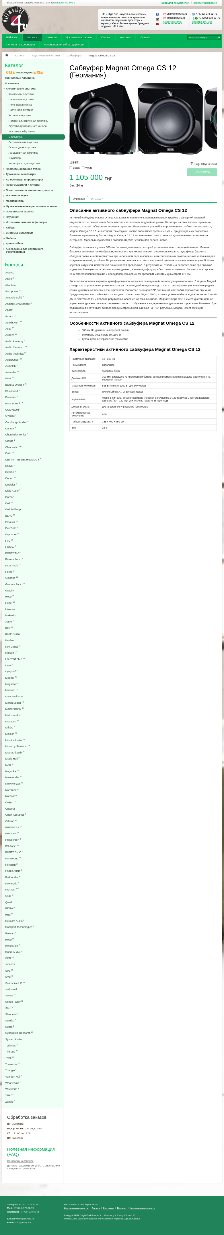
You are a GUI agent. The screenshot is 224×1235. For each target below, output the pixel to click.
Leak (9, 665)
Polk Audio (13, 877)
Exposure (12, 534)
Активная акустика (20, 115)
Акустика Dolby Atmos (22, 131)
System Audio (14, 1039)
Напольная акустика (21, 99)
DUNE (10, 465)
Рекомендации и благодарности (64, 44)
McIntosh (12, 721)
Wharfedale (13, 1082)
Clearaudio (13, 447)
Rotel (9, 939)
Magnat (11, 677)
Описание (79, 198)
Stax (9, 1008)
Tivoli (9, 1057)
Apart (9, 309)
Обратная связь (172, 22)
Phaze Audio (13, 870)
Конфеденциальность (142, 1208)
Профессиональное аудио (23, 169)
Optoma (11, 808)
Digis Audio (12, 490)
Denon (10, 478)
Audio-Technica (15, 353)
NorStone (12, 789)
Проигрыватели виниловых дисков (29, 190)
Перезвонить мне (202, 22)
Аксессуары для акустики (24, 163)
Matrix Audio (14, 715)
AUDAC (10, 272)
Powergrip (12, 883)
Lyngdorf (11, 671)
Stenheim (11, 1014)
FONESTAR (13, 553)
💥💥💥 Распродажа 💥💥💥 (24, 72)
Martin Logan (14, 702)
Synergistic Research (19, 1032)
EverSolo (11, 528)
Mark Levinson (14, 696)
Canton (11, 428)
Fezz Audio (13, 565)
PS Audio (12, 846)
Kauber (10, 640)
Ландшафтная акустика (23, 152)
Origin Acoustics (15, 814)
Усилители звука (17, 195)
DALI (9, 453)
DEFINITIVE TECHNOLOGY (23, 459)
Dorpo (9, 496)
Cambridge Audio (16, 422)
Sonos (10, 995)
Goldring (11, 577)
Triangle (11, 1070)
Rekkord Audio (14, 920)
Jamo (10, 621)
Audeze (11, 334)
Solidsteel (12, 989)
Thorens (11, 1051)
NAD (9, 764)
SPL (9, 970)
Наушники (12, 217)
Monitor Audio (15, 740)
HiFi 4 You (12, 37)
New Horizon (14, 783)
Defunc (10, 471)
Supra (9, 1026)
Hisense (11, 609)
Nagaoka (12, 771)
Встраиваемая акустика (23, 142)
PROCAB (12, 833)
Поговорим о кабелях (20, 1161)
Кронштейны (14, 243)
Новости (51, 37)
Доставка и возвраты (79, 37)
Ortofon (11, 821)
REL (9, 914)
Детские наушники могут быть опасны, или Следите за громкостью (33, 1167)
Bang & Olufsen (16, 384)
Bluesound (12, 391)
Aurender (12, 372)
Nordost (11, 796)
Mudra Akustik (15, 752)
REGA (10, 908)
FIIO (9, 540)
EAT (9, 503)
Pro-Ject (12, 889)
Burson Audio (14, 403)
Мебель (11, 238)
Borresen (11, 397)
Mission (11, 733)
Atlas (9, 328)
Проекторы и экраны (20, 211)
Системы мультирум (19, 232)
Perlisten (11, 864)
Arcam (10, 316)
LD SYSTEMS (15, 659)
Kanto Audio (13, 633)
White (88, 167)
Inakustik (12, 615)
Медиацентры (15, 200)
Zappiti (10, 1101)
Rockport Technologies (19, 926)
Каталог (32, 37)
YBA (9, 1095)
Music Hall (12, 758)
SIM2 (9, 958)
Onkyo (10, 802)
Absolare (12, 285)
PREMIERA (13, 827)
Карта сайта (91, 1204)
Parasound (13, 858)
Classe (10, 440)
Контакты (125, 37)
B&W (9, 378)
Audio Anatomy (15, 341)
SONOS (11, 964)
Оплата (105, 37)
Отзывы (145, 37)
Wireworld (12, 1089)
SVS (9, 976)
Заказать (202, 172)
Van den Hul (13, 1076)
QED (9, 895)
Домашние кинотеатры (21, 174)
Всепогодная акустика (22, 147)
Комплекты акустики (21, 94)
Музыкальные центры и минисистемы (31, 206)
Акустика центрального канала (28, 126)
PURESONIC (14, 852)
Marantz (11, 690)
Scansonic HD (15, 983)
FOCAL (10, 546)
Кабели (10, 227)
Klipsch (11, 652)
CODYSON (13, 409)
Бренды (14, 264)
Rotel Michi (12, 945)
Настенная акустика (21, 110)
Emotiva (11, 522)
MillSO (10, 727)
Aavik (10, 278)
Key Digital (13, 646)
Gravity (10, 590)
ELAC (10, 515)
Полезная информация (20, 44)
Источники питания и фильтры (26, 222)
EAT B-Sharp (14, 509)
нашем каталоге (66, 2)
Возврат (122, 1208)
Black (76, 167)
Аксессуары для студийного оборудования (24, 250)
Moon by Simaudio (17, 746)
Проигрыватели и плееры (23, 184)
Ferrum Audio (14, 559)
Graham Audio (15, 584)
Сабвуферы (16, 136)
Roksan (10, 933)
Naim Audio (13, 777)
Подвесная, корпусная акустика (28, 120)
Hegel (10, 602)
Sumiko (10, 1020)
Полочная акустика (20, 104)
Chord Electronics (16, 434)
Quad (10, 902)
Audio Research (16, 347)
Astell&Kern (13, 322)
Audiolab (11, 366)
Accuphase (13, 291)
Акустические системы (21, 88)
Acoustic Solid (14, 297)
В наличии (12, 83)
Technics (11, 1045)
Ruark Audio (13, 952)
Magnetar (11, 684)
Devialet (11, 484)
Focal (10, 571)
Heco (9, 596)
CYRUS (11, 415)
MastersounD (14, 708)
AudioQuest (13, 359)
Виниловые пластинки (20, 78)
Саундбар (15, 158)
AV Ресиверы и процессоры (24, 179)
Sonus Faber (14, 1001)
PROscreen (13, 839)
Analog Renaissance (18, 303)
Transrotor (12, 1064)
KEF (9, 627)
